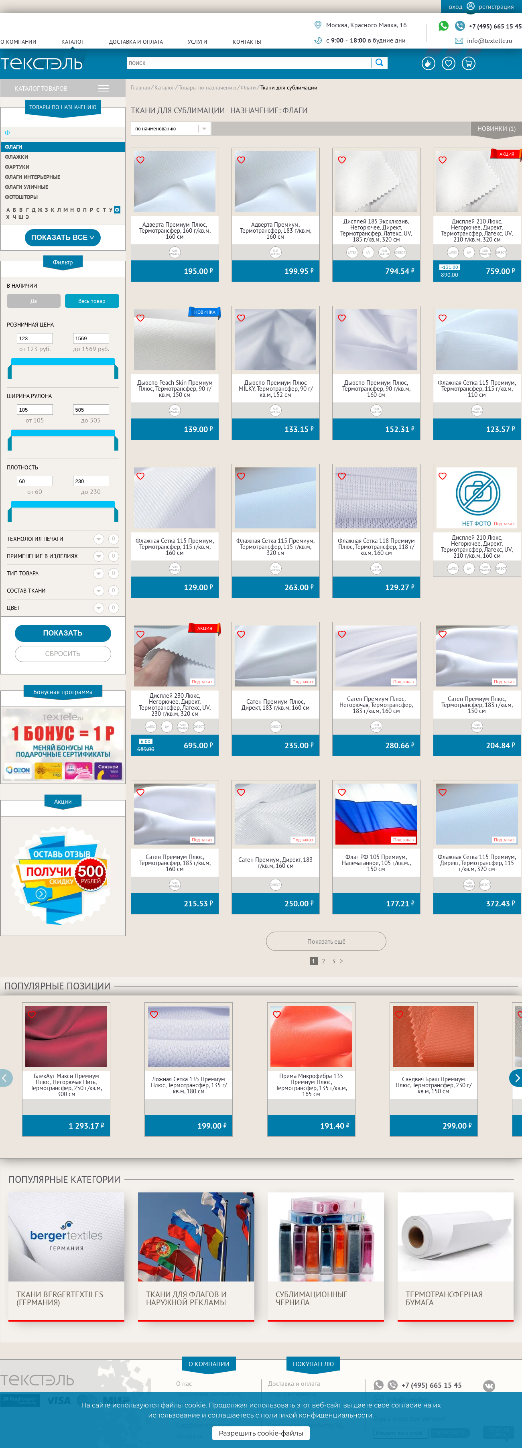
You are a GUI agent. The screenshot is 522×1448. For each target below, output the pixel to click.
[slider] (10, 373)
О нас (184, 1383)
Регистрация (496, 6)
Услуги (197, 41)
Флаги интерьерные (32, 177)
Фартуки (17, 167)
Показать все (63, 238)
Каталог (72, 41)
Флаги (13, 146)
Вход (456, 6)
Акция (507, 154)
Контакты (247, 41)
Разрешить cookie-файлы (261, 1433)
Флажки (16, 156)
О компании (18, 41)
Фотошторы (21, 197)
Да (33, 301)
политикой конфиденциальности (316, 1415)
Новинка (204, 312)
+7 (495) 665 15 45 (495, 26)
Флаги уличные (26, 187)
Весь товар (92, 301)
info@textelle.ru (489, 41)
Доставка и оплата (136, 41)
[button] (520, 1078)
